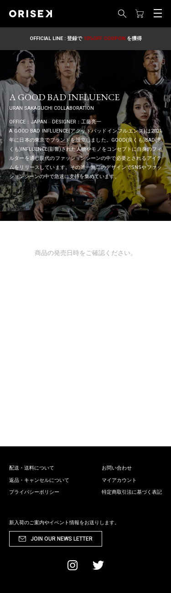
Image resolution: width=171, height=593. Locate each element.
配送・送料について (31, 468)
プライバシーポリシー (34, 492)
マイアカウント (119, 480)
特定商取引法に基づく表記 (132, 492)
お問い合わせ (117, 468)
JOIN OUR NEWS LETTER (62, 539)
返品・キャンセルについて (39, 480)
